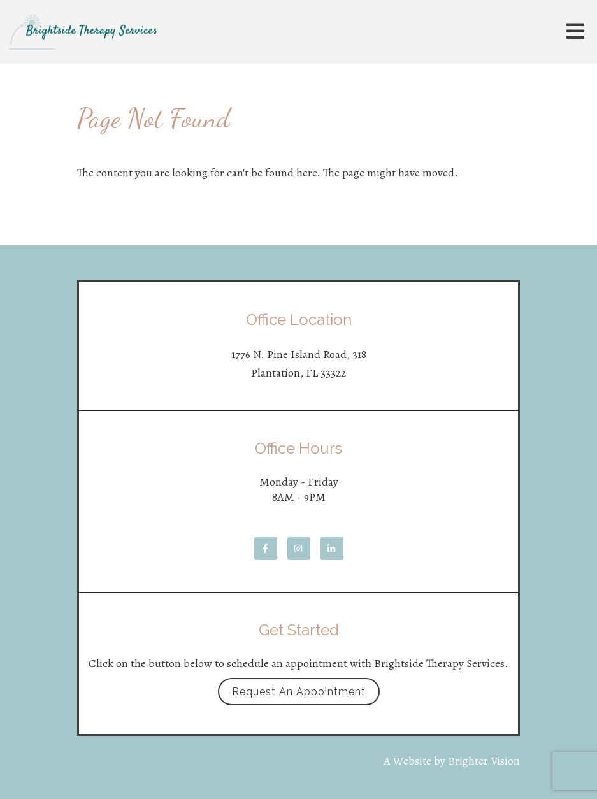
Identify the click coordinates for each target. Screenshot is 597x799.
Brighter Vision (484, 760)
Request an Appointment (299, 692)
